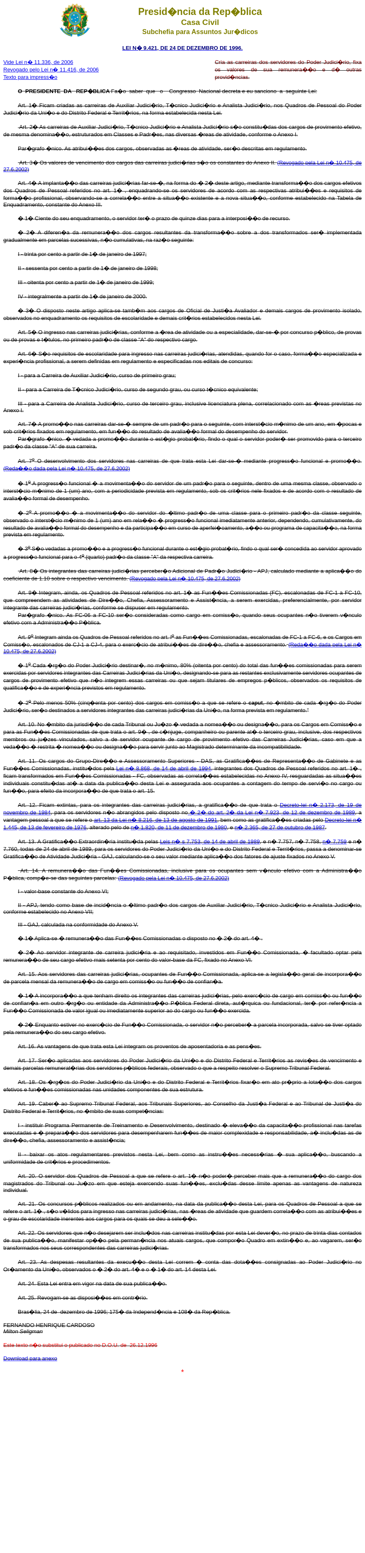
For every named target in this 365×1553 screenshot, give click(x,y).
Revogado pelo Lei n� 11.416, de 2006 (51, 69)
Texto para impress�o (30, 77)
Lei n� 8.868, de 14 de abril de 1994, (164, 768)
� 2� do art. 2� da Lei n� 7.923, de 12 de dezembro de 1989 (271, 812)
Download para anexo (30, 1358)
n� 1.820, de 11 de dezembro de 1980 (179, 827)
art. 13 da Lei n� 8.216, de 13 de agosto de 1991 (155, 820)
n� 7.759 (335, 841)
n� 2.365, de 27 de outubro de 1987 (280, 827)
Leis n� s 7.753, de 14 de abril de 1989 (210, 841)
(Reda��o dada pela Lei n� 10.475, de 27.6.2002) (66, 468)
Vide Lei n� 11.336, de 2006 (38, 62)
